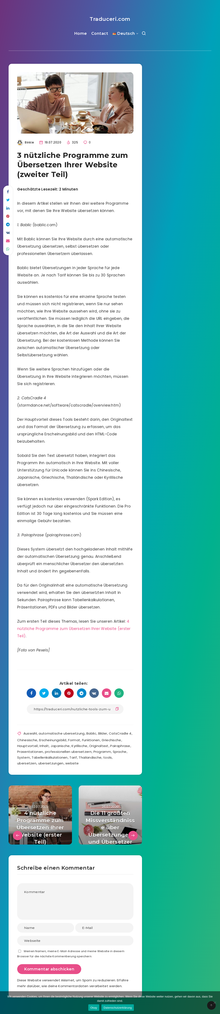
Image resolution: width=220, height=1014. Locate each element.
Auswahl (30, 733)
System (23, 757)
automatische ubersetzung (61, 733)
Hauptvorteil (27, 746)
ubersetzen (26, 763)
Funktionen (91, 740)
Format (74, 740)
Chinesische (27, 740)
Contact (99, 33)
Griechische (111, 740)
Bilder (102, 733)
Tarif (73, 757)
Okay (93, 1007)
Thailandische (90, 757)
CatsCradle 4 (120, 733)
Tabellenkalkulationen (49, 757)
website (72, 763)
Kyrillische (79, 746)
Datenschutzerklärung (118, 1007)
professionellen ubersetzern (68, 751)
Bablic (91, 733)
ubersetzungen (51, 763)
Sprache (120, 751)
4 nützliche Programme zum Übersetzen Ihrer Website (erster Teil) (74, 629)
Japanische (60, 746)
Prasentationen (30, 751)
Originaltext (98, 746)
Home (80, 33)
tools (107, 757)
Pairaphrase (120, 746)
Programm (102, 751)
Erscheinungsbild (52, 740)
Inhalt (44, 746)
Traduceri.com (110, 19)
